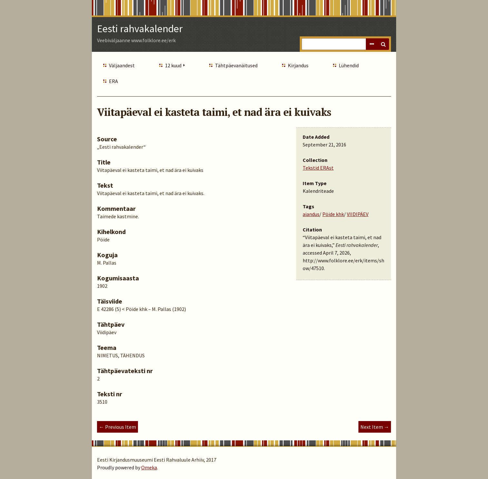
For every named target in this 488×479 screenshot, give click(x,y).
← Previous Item (117, 427)
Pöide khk (333, 214)
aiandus (311, 214)
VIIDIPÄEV (357, 214)
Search (383, 44)
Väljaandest (122, 65)
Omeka (149, 467)
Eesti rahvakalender (140, 28)
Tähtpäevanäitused (236, 65)
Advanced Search (371, 44)
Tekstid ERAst (318, 167)
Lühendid (349, 65)
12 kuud (173, 65)
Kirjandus (298, 65)
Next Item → (374, 427)
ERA (113, 81)
